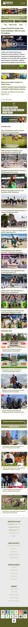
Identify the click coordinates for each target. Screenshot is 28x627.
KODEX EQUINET (14, 557)
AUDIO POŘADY (14, 579)
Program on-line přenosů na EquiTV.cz (14, 421)
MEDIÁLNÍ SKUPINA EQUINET (14, 545)
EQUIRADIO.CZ (14, 551)
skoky (7, 107)
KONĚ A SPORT (13, 25)
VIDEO (12, 573)
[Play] (2, 49)
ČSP (11, 107)
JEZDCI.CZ (20, 21)
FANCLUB (6, 68)
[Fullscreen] (26, 49)
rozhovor (5, 112)
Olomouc (15, 107)
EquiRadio (10, 112)
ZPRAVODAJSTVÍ (14, 589)
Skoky (16, 66)
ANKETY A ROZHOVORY (14, 600)
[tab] (14, 422)
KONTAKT (14, 536)
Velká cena (13, 110)
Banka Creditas (20, 110)
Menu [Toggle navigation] (23, 3)
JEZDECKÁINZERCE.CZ (7, 21)
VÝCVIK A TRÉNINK (14, 597)
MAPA (17, 530)
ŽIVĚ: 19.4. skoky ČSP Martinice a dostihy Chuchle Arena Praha (14, 17)
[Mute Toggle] (24, 49)
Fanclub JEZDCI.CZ (8, 92)
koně (4, 107)
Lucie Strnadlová (6, 110)
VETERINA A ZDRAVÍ (14, 594)
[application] (14, 42)
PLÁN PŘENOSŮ (14, 570)
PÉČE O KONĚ (14, 591)
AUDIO (20, 25)
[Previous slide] (2, 24)
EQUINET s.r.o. (17, 524)
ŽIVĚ (5, 25)
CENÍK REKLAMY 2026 (14, 533)
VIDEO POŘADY (14, 576)
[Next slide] (26, 24)
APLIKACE (13, 68)
